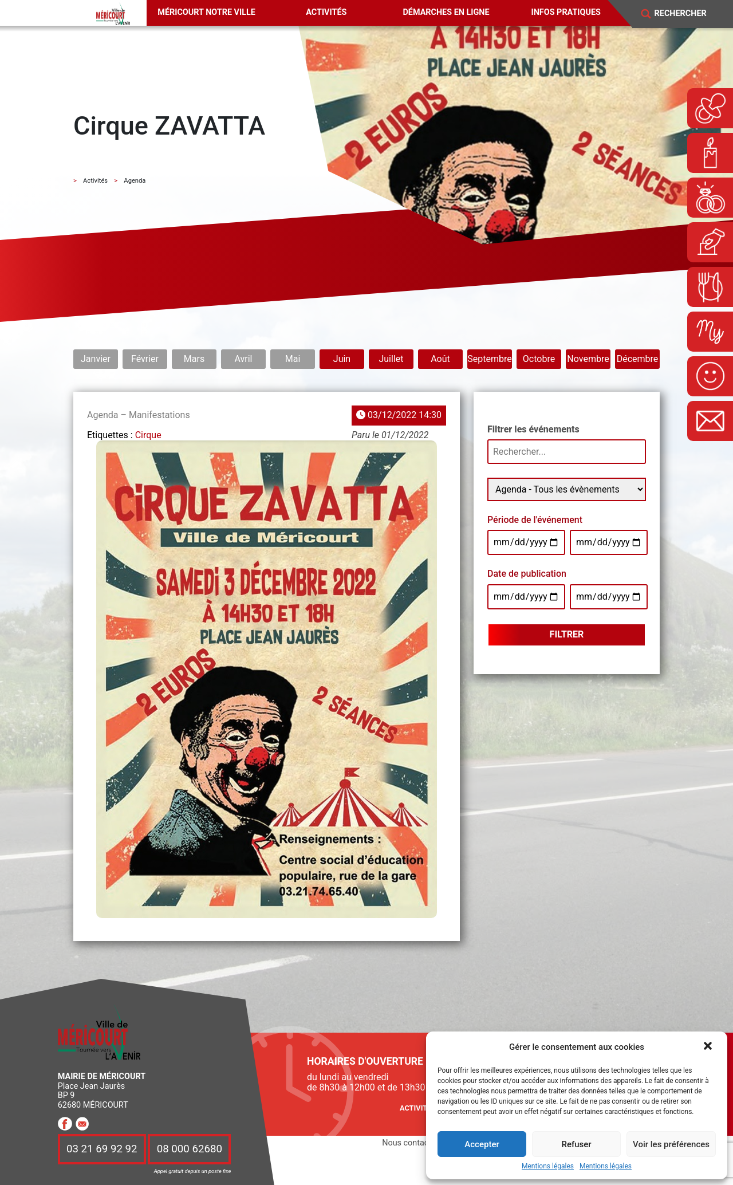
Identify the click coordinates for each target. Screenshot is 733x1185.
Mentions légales (548, 1166)
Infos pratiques (566, 12)
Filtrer (567, 634)
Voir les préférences (671, 1144)
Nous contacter (410, 1143)
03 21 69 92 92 (101, 1149)
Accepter (481, 1144)
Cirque (148, 435)
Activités (326, 12)
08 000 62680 (189, 1149)
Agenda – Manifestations (138, 415)
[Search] (688, 13)
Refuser (576, 1144)
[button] (709, 1047)
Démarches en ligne (446, 12)
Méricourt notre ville (206, 12)
